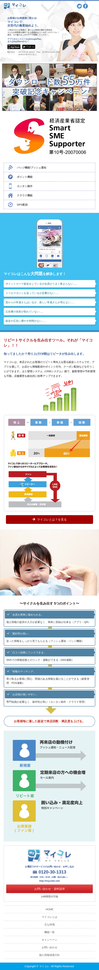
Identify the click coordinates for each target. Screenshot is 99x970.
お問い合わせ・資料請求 (49, 888)
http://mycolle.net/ (49, 880)
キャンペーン (49, 939)
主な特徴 (49, 924)
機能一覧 (49, 932)
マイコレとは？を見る (52, 519)
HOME (49, 909)
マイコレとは (49, 916)
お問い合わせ (49, 947)
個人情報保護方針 (49, 954)
